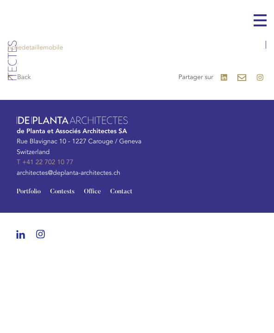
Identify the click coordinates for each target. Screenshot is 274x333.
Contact (121, 192)
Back (24, 77)
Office (92, 192)
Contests (62, 192)
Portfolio (29, 192)
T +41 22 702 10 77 (45, 162)
